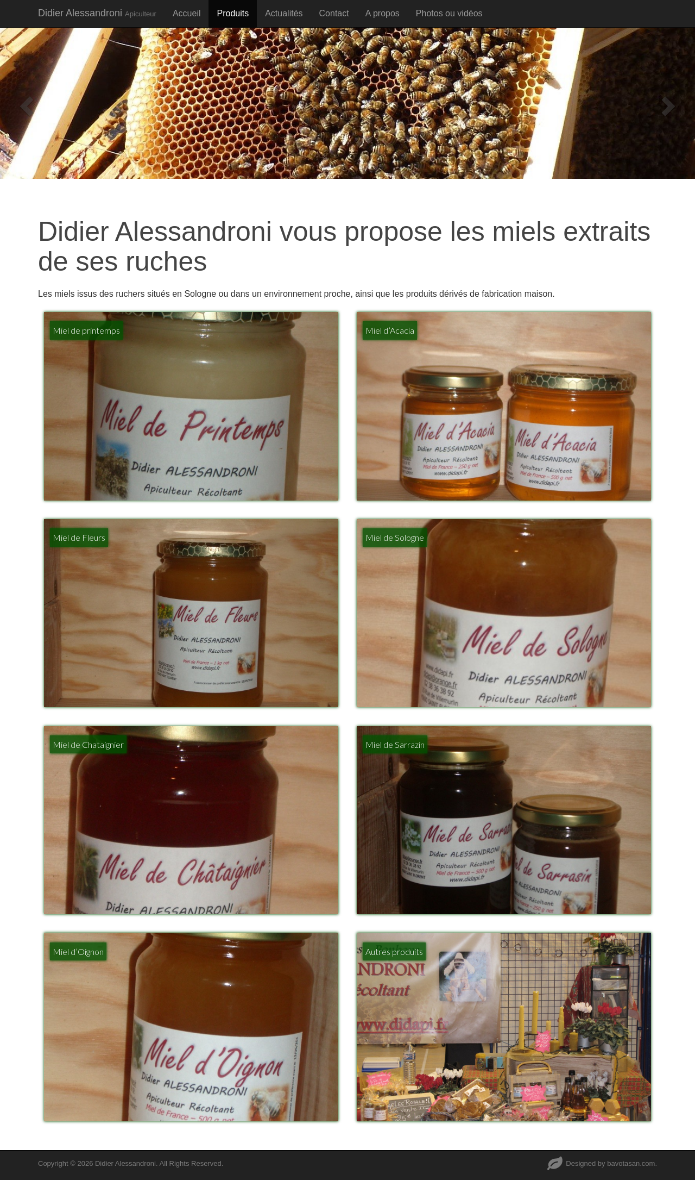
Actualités (283, 13)
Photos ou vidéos (449, 13)
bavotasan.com (631, 1163)
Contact (334, 13)
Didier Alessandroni (97, 13)
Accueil (187, 13)
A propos (382, 13)
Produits (233, 13)
